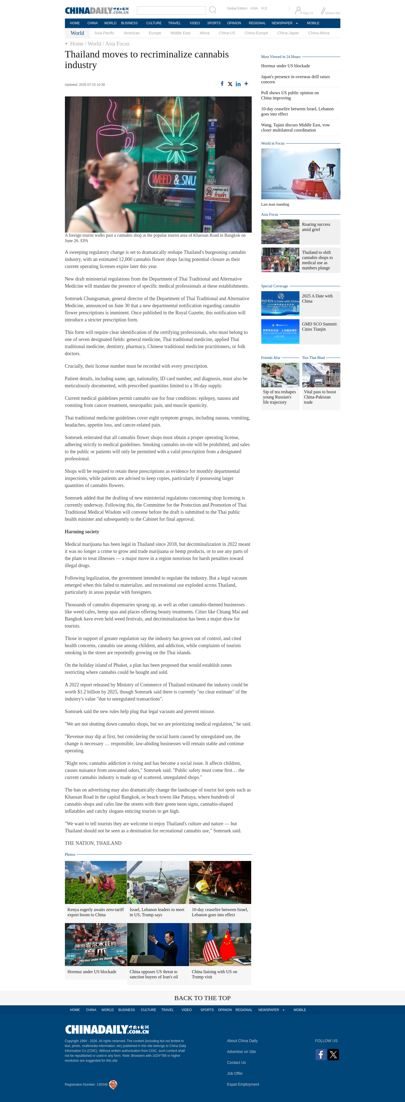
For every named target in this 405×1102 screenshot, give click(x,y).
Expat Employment (243, 1084)
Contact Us (236, 1062)
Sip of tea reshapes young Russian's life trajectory (279, 396)
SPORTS (214, 23)
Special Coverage (274, 286)
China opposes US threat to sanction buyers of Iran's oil (154, 974)
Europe (155, 33)
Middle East (180, 33)
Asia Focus (269, 214)
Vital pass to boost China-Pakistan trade (320, 396)
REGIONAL (257, 23)
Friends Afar (270, 358)
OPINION (234, 23)
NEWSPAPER (282, 23)
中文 (264, 8)
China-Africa (318, 33)
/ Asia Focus (116, 44)
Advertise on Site (241, 1051)
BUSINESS (129, 23)
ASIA (254, 8)
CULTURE (154, 23)
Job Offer (235, 1073)
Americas (132, 33)
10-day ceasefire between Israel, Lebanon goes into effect (220, 912)
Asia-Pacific (105, 33)
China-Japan (288, 33)
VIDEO (195, 23)
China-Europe (256, 33)
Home (77, 44)
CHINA (93, 23)
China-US (227, 33)
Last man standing (275, 204)
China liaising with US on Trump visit (214, 974)
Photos (70, 855)
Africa (204, 33)
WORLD (110, 23)
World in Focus (273, 143)
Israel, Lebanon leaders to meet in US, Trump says (157, 912)
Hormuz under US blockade (92, 971)
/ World (93, 44)
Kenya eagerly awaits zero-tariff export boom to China (96, 912)
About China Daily (242, 1041)
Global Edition (237, 8)
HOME (75, 23)
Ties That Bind (313, 358)
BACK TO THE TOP (202, 997)
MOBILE (313, 23)
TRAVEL (174, 23)
